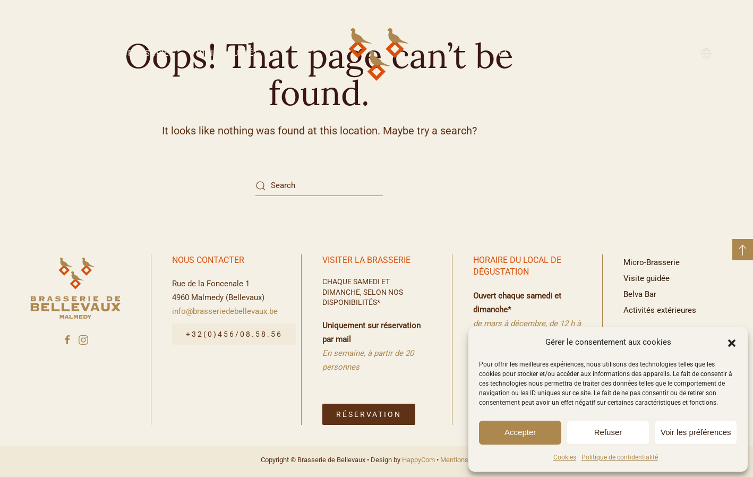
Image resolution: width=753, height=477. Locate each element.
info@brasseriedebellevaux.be (225, 311)
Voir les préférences (696, 432)
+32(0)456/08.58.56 (234, 334)
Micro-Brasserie (130, 53)
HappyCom (418, 460)
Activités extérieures (620, 53)
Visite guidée (228, 53)
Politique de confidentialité (619, 457)
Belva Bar (517, 53)
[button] (731, 342)
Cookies (564, 457)
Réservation (368, 414)
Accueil (46, 53)
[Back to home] (376, 53)
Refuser (608, 432)
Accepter (520, 432)
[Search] (319, 186)
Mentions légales (466, 460)
